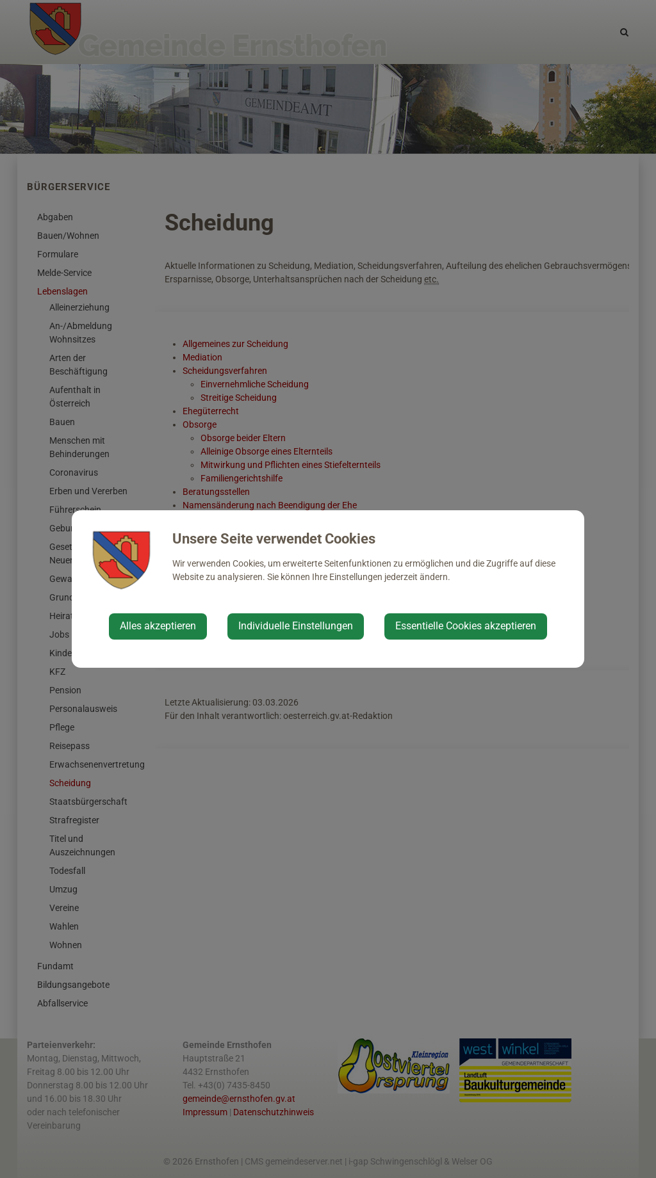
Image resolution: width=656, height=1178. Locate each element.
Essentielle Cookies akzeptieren (465, 626)
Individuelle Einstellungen (295, 626)
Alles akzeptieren (158, 626)
